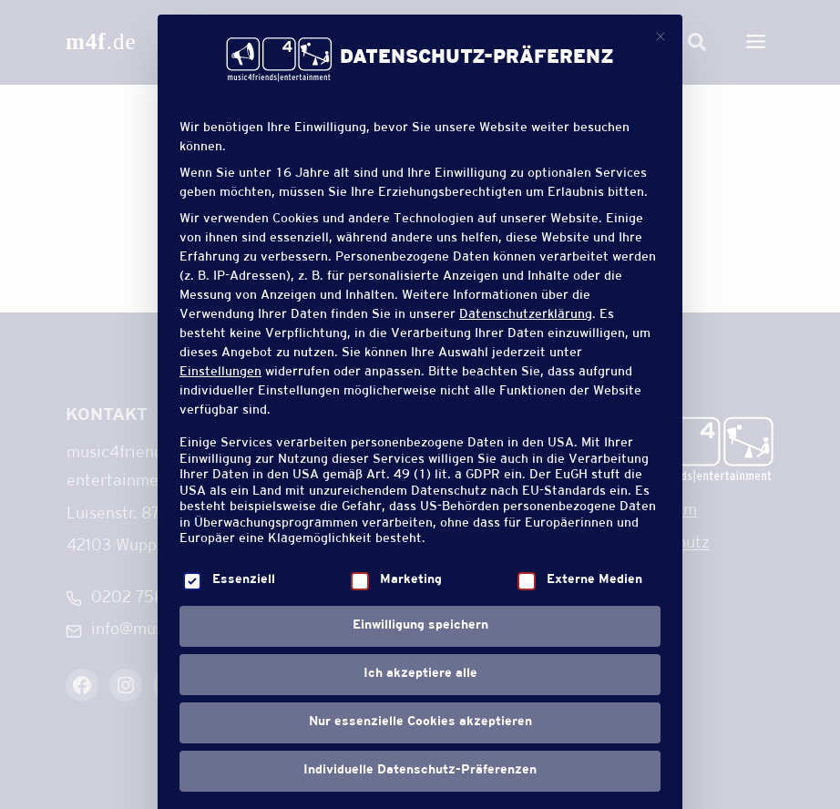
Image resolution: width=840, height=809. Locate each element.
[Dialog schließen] (660, 36)
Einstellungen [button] (220, 372)
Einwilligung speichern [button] (420, 626)
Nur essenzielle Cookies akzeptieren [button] (420, 722)
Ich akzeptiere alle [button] (420, 674)
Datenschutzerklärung (525, 315)
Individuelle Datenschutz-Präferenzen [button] (420, 770)
